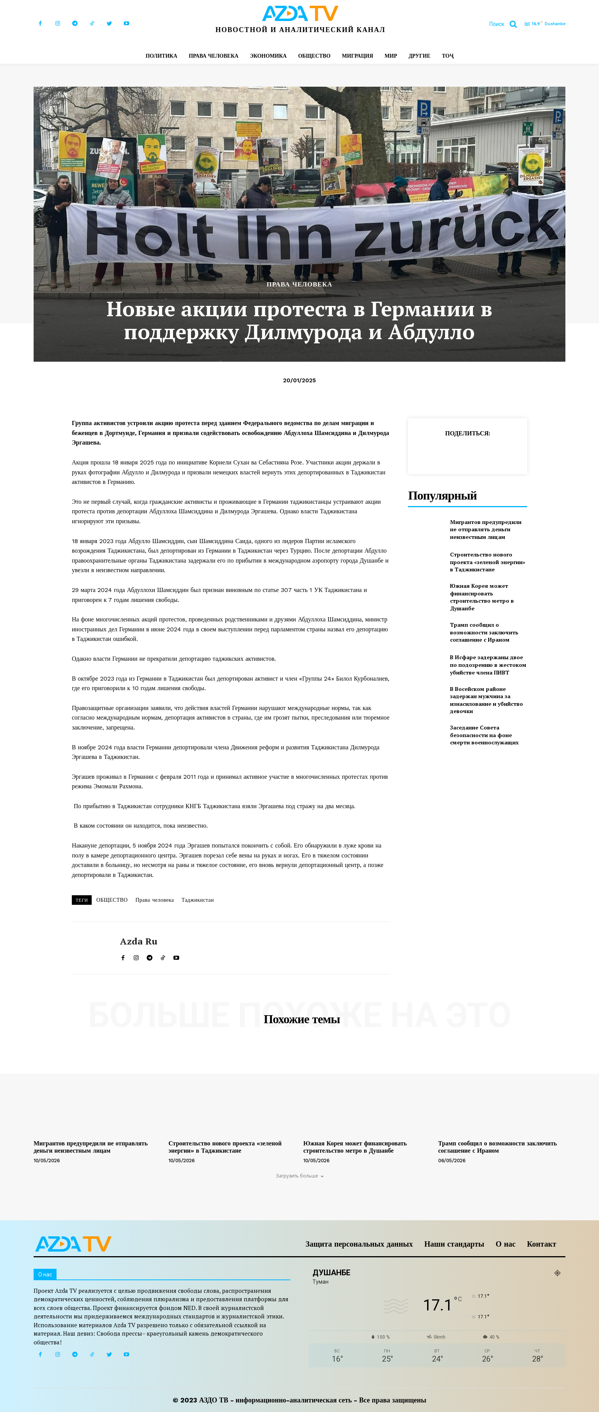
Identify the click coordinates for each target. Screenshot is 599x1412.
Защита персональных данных (359, 1244)
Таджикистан (197, 900)
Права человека (154, 900)
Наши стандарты (454, 1244)
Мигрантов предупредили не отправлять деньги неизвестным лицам (485, 529)
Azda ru (138, 941)
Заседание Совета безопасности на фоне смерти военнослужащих (484, 735)
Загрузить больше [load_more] (300, 1176)
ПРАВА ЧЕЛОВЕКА (299, 284)
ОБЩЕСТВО (112, 900)
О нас (506, 1244)
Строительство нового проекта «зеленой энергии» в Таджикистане (487, 562)
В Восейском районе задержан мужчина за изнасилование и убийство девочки (486, 700)
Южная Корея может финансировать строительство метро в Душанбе (482, 597)
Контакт (541, 1244)
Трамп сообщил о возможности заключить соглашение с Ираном (484, 632)
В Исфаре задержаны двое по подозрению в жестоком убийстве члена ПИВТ (488, 664)
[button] (506, 24)
